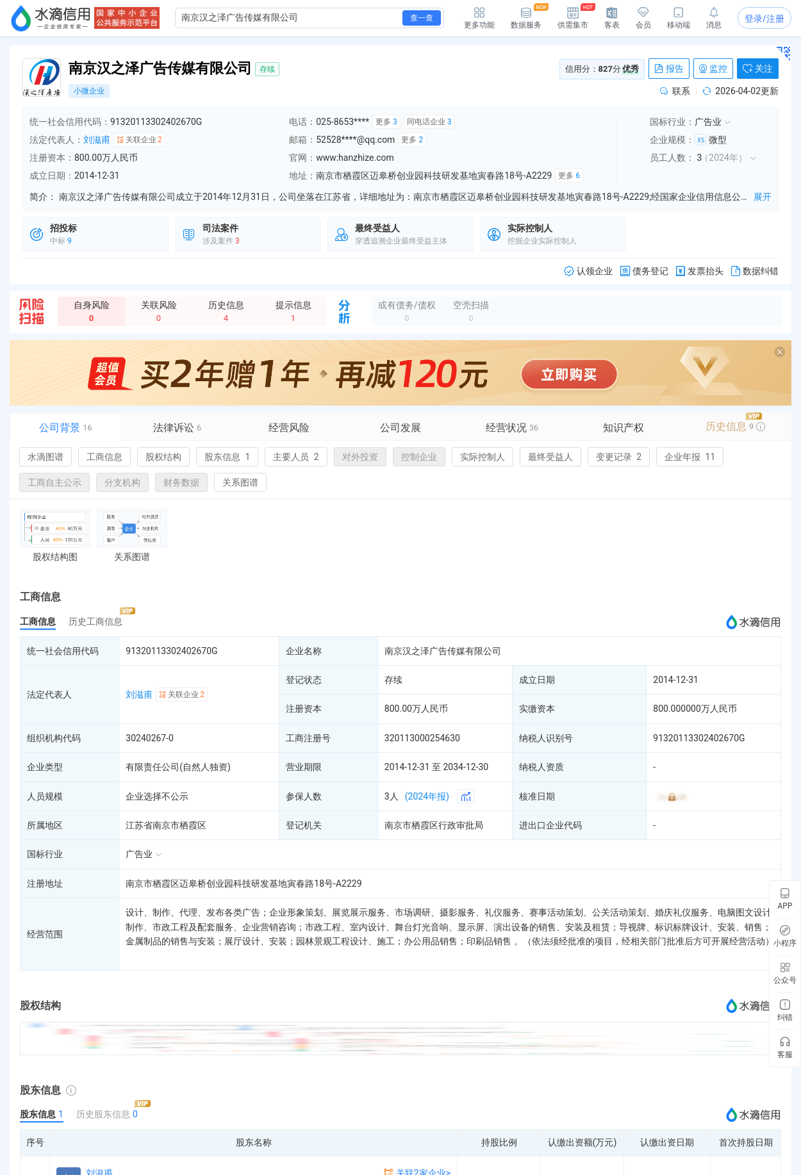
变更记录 (618, 457)
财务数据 (181, 482)
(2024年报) (427, 796)
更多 (386, 121)
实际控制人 (482, 457)
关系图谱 (240, 482)
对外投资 (360, 457)
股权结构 (163, 457)
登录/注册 (764, 18)
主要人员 (295, 457)
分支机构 (122, 482)
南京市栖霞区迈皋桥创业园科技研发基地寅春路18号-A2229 (243, 883)
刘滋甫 (96, 140)
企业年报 (690, 457)
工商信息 (104, 457)
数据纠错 (755, 271)
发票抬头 (699, 271)
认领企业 (588, 271)
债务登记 (644, 271)
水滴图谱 (45, 457)
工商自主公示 (54, 482)
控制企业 (419, 457)
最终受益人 (550, 457)
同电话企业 (429, 121)
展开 (763, 197)
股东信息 (227, 457)
